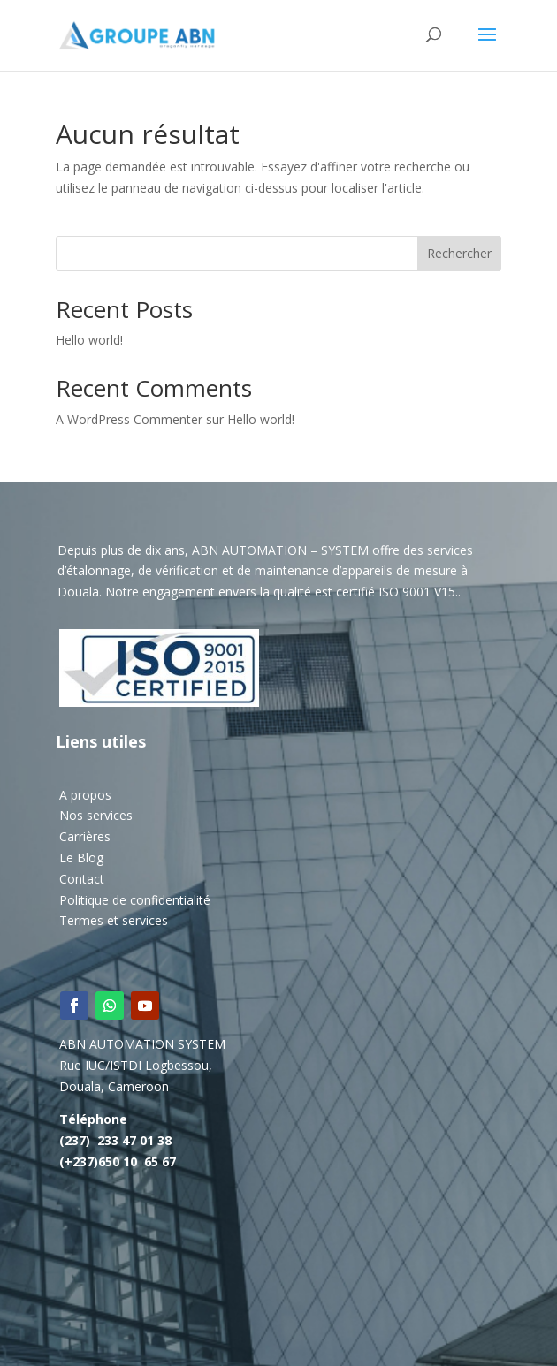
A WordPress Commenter (129, 419)
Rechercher (459, 253)
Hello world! (89, 339)
